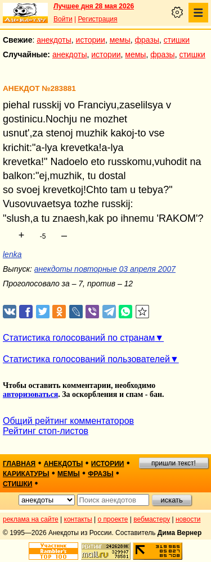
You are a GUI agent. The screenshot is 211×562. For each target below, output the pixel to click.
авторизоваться (30, 394)
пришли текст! (173, 463)
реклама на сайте (31, 519)
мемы (120, 39)
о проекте (113, 519)
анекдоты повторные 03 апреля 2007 (105, 268)
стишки (177, 39)
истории (90, 39)
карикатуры (26, 474)
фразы (147, 39)
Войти (63, 19)
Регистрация (97, 19)
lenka (12, 254)
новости (188, 519)
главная (19, 464)
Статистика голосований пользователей (86, 359)
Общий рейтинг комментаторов (68, 421)
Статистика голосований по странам (79, 337)
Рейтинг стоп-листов (45, 431)
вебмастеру (151, 519)
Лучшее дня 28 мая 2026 (93, 6)
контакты (78, 519)
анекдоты (54, 39)
